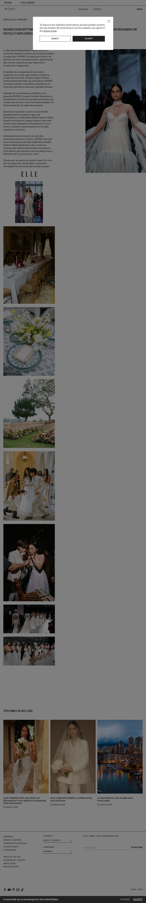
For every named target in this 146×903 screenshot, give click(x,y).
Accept (138, 899)
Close (109, 21)
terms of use (50, 31)
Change (125, 899)
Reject (55, 38)
